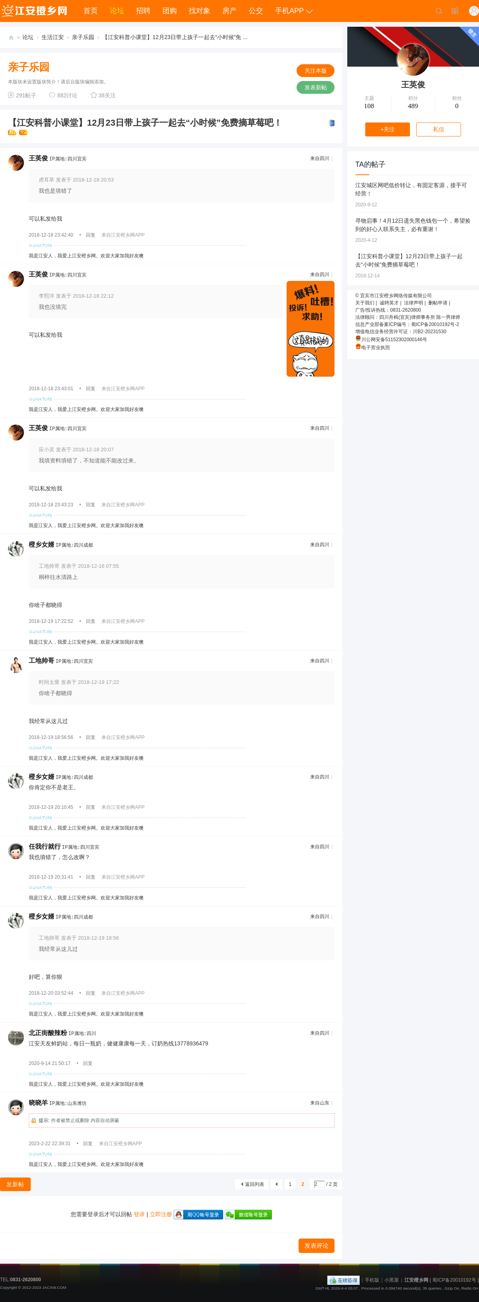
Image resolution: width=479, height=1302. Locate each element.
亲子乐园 (83, 37)
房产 (229, 11)
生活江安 (53, 37)
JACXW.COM (54, 1287)
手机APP (289, 11)
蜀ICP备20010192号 (454, 1280)
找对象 (199, 11)
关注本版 (316, 70)
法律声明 (413, 303)
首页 (90, 11)
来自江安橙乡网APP (122, 235)
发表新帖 (316, 87)
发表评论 (317, 1245)
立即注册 (161, 1214)
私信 (438, 129)
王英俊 (38, 158)
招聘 (143, 11)
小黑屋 (391, 1280)
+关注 (387, 129)
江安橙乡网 (11, 37)
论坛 (117, 11)
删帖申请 (437, 303)
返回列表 (254, 1184)
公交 (256, 11)
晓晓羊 (38, 1102)
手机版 (372, 1280)
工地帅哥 (41, 660)
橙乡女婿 (41, 544)
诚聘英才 (389, 303)
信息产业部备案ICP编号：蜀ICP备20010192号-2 (407, 324)
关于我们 (364, 303)
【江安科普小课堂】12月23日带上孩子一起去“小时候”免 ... (174, 37)
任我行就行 (45, 846)
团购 (169, 11)
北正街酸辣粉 (48, 1032)
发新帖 (15, 1184)
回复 (90, 235)
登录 (139, 1214)
